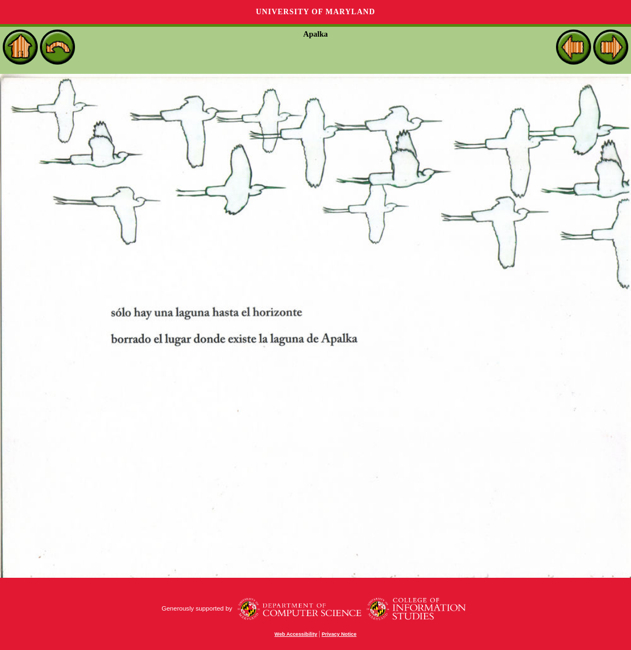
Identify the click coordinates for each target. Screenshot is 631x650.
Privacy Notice (339, 634)
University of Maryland (315, 12)
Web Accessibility (296, 634)
